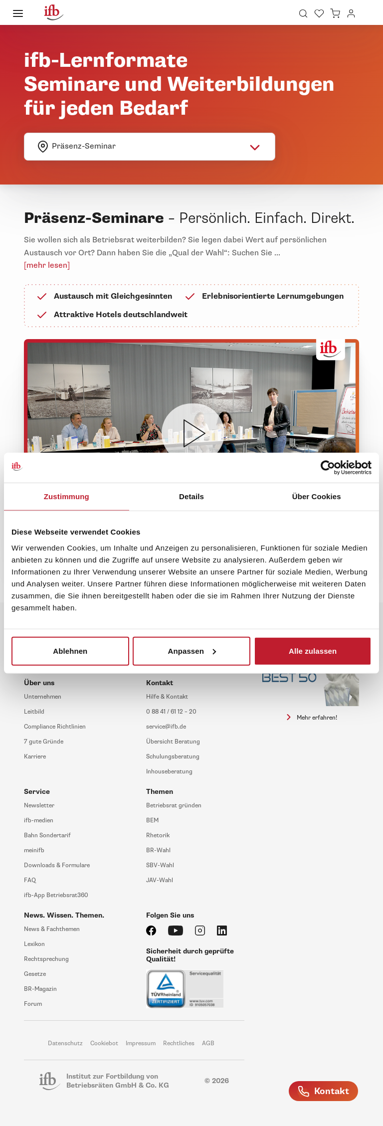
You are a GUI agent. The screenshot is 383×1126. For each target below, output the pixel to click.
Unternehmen (42, 697)
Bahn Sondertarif (47, 835)
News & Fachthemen (52, 929)
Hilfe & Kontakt (167, 697)
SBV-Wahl (160, 865)
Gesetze (35, 974)
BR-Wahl (158, 850)
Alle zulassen (313, 650)
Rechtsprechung (46, 959)
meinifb (34, 850)
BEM (152, 820)
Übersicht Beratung (173, 742)
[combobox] (149, 147)
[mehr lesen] (47, 265)
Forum (33, 1004)
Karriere (35, 756)
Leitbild (34, 712)
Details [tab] (191, 496)
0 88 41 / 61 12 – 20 (171, 712)
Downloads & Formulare (57, 865)
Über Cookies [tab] (316, 496)
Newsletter (39, 805)
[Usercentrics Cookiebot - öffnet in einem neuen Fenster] (328, 467)
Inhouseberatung (169, 771)
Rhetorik (158, 835)
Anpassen (192, 650)
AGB (208, 1043)
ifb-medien (38, 820)
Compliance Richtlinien (55, 727)
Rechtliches (178, 1043)
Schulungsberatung (172, 756)
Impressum (141, 1043)
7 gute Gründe (43, 742)
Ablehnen (70, 650)
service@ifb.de (166, 727)
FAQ (30, 880)
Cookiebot (104, 1043)
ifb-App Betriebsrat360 (56, 895)
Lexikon (34, 944)
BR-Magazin (40, 989)
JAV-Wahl (159, 880)
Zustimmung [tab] (66, 496)
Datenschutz (65, 1043)
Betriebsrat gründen (173, 805)
